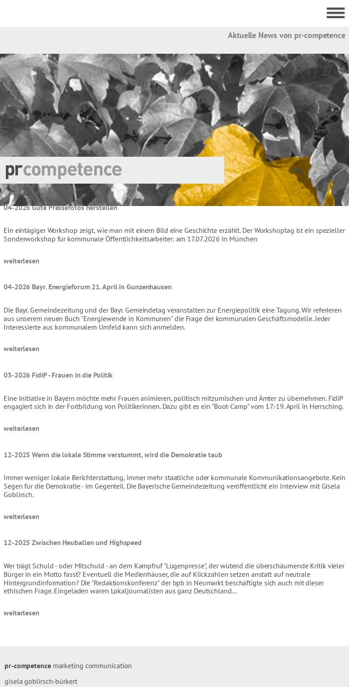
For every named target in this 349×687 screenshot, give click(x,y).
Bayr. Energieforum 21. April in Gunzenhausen (102, 286)
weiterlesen (21, 260)
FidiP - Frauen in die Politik (72, 374)
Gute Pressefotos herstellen (74, 207)
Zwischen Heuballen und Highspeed (87, 542)
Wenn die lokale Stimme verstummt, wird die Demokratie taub (127, 454)
